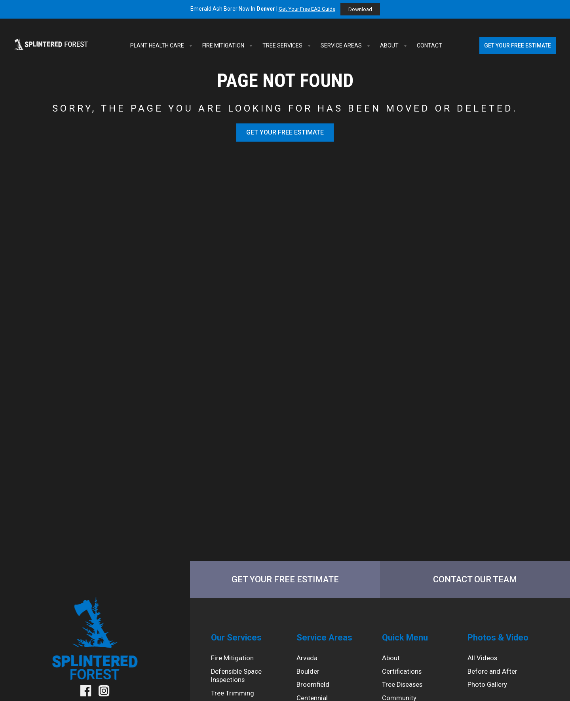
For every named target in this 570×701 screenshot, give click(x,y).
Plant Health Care (162, 45)
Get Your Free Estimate (517, 45)
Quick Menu (407, 639)
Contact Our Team (475, 579)
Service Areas (346, 45)
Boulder (308, 676)
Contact (429, 45)
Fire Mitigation (228, 45)
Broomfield (313, 690)
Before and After (493, 676)
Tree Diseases (404, 690)
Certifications (403, 676)
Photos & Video (501, 639)
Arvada (307, 661)
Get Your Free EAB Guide (306, 9)
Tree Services (287, 45)
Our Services (238, 639)
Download (362, 9)
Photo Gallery (488, 690)
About (394, 45)
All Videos (482, 661)
